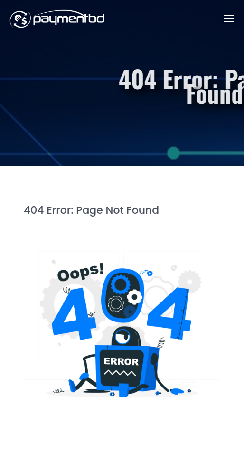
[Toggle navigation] (229, 18)
